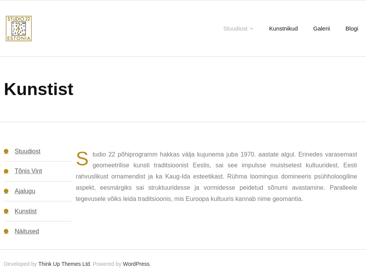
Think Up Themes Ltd (64, 264)
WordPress (136, 264)
